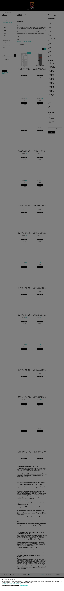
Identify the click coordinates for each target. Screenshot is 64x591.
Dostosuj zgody (16, 585)
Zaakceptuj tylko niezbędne (7, 585)
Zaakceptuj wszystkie (24, 585)
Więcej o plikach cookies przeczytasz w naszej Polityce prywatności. (11, 583)
